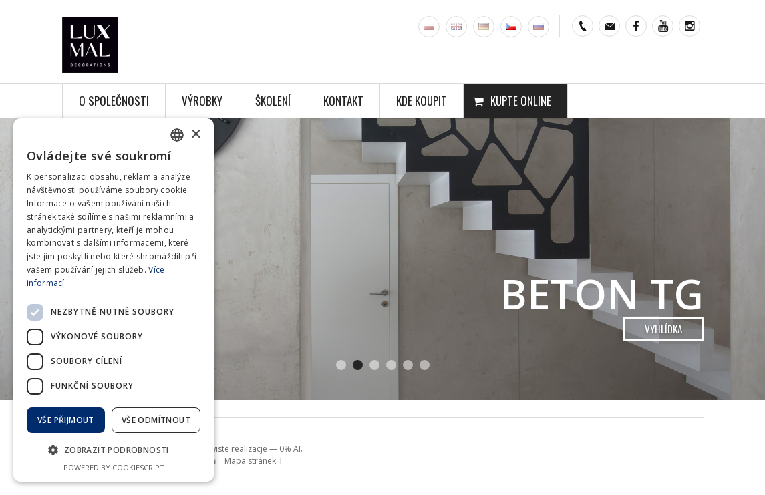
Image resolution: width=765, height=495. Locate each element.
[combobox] (177, 135)
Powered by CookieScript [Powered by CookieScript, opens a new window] (113, 467)
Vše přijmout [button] (65, 420)
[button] (113, 450)
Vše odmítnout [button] (156, 420)
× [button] (195, 135)
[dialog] (113, 300)
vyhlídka (663, 328)
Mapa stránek (250, 460)
